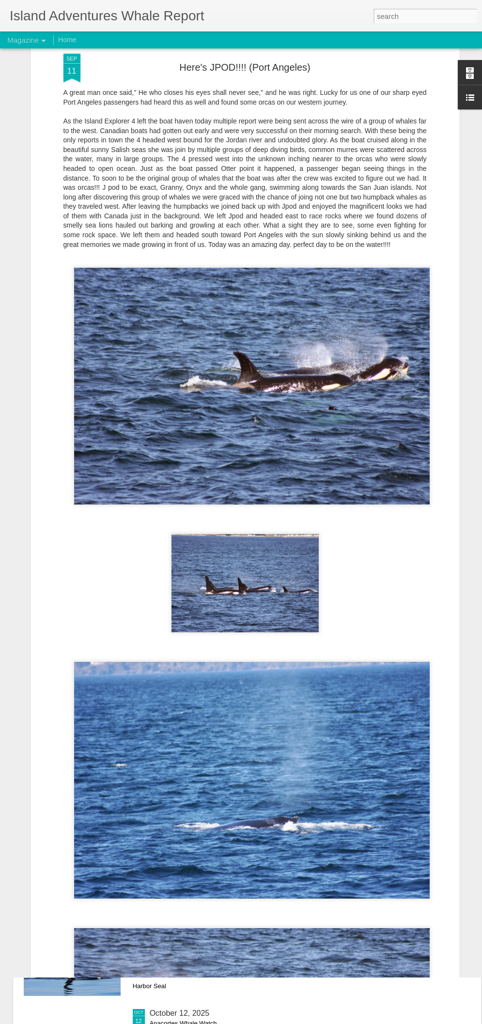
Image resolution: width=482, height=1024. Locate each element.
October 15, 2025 (180, 903)
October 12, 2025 (180, 1013)
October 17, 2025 (180, 793)
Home (67, 40)
